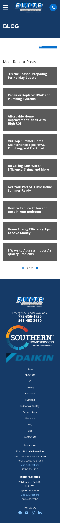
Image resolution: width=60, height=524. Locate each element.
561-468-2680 (30, 320)
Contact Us (30, 436)
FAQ (30, 424)
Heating (30, 387)
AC (29, 381)
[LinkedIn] (40, 512)
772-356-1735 (30, 316)
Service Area (30, 412)
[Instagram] (33, 512)
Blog (30, 430)
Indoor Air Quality (30, 405)
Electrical (30, 393)
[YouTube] (26, 512)
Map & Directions (30, 464)
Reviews (30, 418)
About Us (30, 374)
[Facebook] (20, 512)
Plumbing (30, 399)
